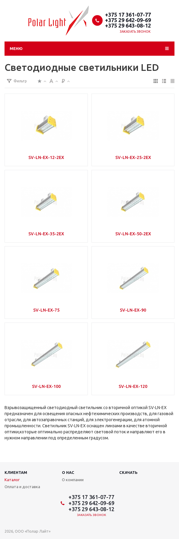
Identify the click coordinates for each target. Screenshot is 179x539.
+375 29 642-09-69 (128, 20)
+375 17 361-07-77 (128, 14)
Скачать (128, 472)
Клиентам (16, 472)
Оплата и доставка (22, 486)
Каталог (12, 480)
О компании (73, 480)
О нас (68, 472)
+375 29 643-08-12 (128, 25)
